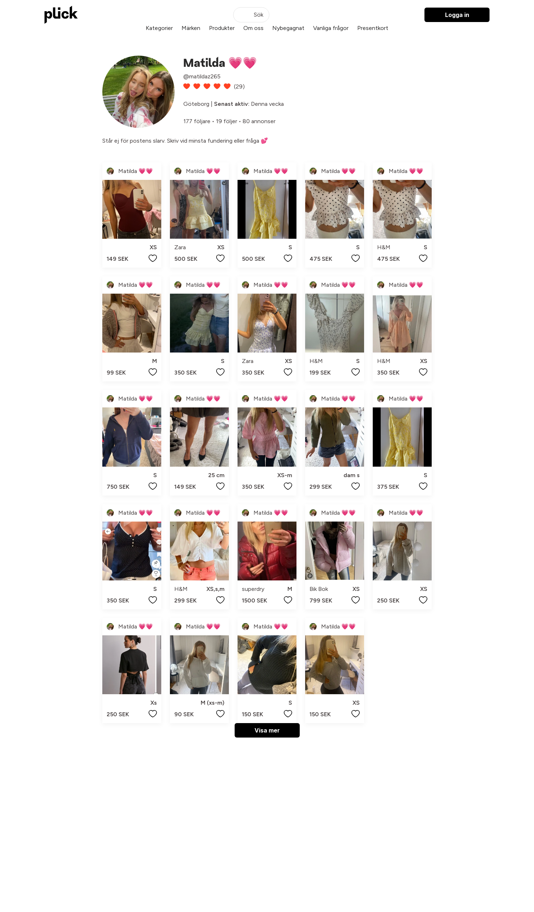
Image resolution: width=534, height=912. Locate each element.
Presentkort (372, 28)
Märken (190, 28)
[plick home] (61, 15)
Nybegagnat (288, 28)
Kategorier (159, 28)
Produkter (222, 28)
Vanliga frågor (331, 28)
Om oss (253, 28)
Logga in (457, 14)
